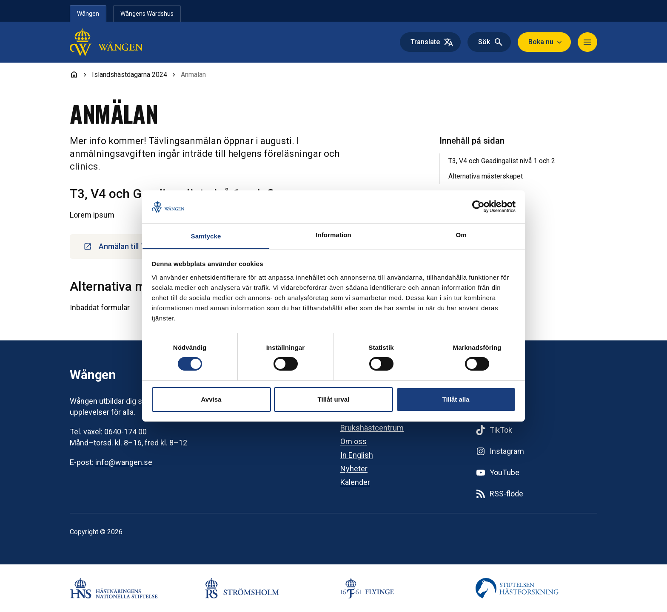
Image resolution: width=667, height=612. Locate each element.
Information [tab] (333, 234)
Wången (88, 13)
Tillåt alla (456, 399)
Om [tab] (461, 234)
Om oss (353, 441)
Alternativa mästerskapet (485, 176)
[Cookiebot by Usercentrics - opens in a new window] (478, 206)
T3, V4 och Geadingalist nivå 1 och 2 (501, 161)
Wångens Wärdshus (147, 13)
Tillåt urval (334, 399)
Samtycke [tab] (206, 236)
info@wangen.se (123, 462)
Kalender (355, 482)
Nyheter (354, 468)
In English (356, 454)
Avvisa (211, 399)
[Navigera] (587, 42)
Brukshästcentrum (372, 427)
